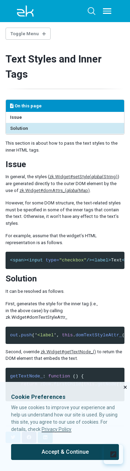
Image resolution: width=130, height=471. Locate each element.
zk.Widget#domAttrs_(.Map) (54, 190)
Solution (19, 128)
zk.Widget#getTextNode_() (68, 351)
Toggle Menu (24, 33)
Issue (16, 117)
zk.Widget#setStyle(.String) (83, 176)
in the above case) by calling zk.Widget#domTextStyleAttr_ (36, 314)
